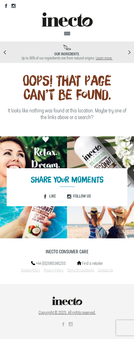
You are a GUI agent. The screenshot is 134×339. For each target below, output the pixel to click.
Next (129, 52)
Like (49, 196)
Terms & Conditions (80, 270)
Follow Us (79, 196)
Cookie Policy (30, 270)
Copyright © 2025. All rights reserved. (67, 312)
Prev (5, 52)
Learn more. (104, 58)
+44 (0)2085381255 (48, 263)
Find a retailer (90, 263)
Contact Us (105, 270)
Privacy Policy (54, 270)
